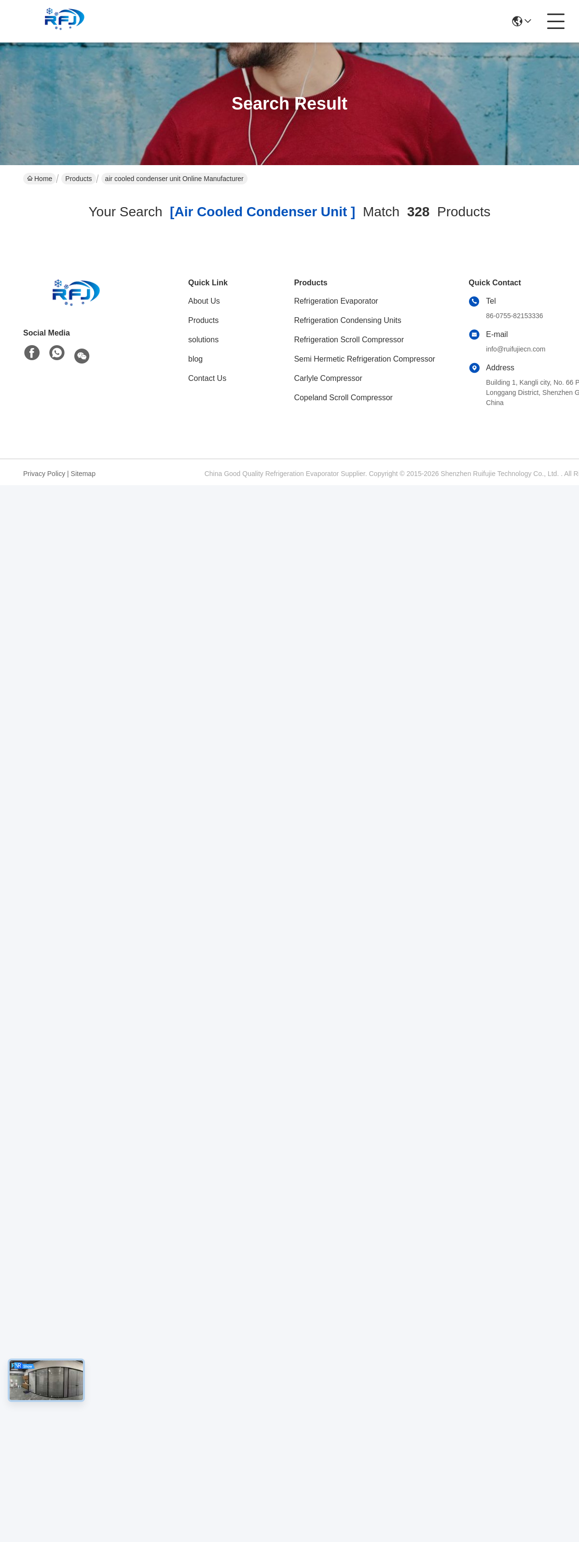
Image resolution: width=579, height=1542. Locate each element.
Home (39, 178)
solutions (203, 340)
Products (78, 178)
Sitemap (83, 473)
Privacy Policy (44, 473)
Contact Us (207, 378)
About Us (204, 301)
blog (195, 359)
